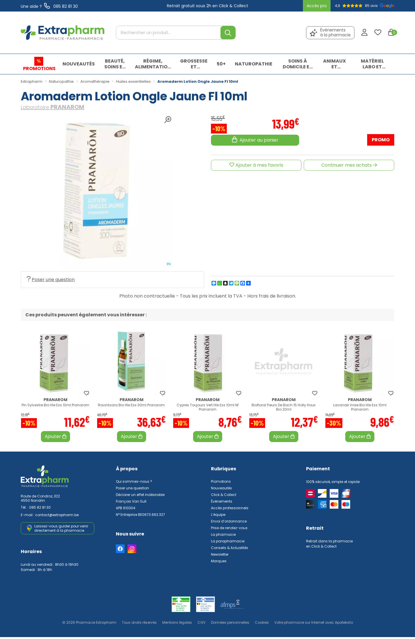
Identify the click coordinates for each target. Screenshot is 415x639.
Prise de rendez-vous (229, 527)
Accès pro (317, 6)
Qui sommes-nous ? (134, 481)
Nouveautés (221, 488)
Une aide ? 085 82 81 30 (49, 6)
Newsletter (220, 554)
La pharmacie (223, 534)
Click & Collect (223, 494)
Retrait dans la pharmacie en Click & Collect (329, 544)
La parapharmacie (227, 541)
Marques (219, 561)
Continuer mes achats (349, 165)
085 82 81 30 (40, 507)
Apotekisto (313, 622)
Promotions (221, 481)
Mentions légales (177, 622)
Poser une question (51, 279)
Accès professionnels (229, 507)
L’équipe (218, 514)
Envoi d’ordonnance (229, 521)
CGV (201, 622)
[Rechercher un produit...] (168, 33)
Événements (221, 501)
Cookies (262, 622)
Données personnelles (230, 622)
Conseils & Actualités (229, 547)
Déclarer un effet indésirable (140, 494)
